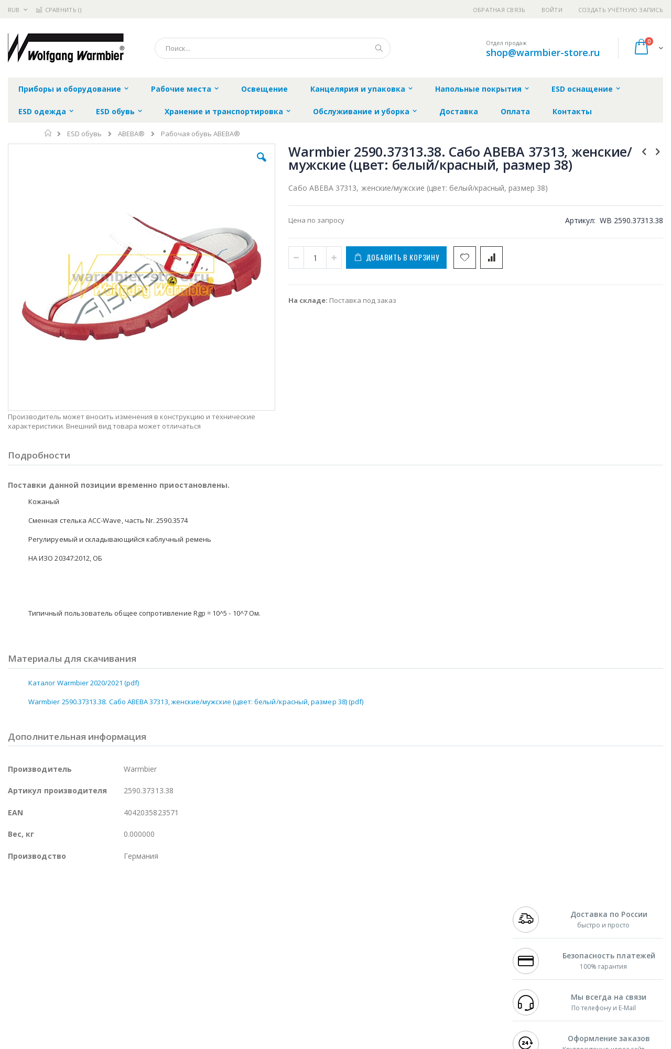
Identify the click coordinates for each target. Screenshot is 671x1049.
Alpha (63, 937)
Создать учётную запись (620, 10)
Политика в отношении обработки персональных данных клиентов (290, 953)
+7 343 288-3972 (535, 927)
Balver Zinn (26, 937)
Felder (92, 937)
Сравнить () (58, 10)
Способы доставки (430, 927)
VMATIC (132, 978)
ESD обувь (84, 133)
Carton (125, 958)
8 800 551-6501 (538, 937)
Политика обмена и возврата (281, 927)
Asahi (121, 937)
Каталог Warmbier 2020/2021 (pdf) (83, 625)
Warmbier (58, 978)
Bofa (15, 917)
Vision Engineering (37, 958)
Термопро (125, 917)
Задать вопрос (257, 978)
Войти (552, 10)
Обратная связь (499, 10)
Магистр (165, 917)
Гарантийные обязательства (281, 907)
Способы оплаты (427, 948)
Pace (90, 907)
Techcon (97, 978)
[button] (195, 165)
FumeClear (50, 917)
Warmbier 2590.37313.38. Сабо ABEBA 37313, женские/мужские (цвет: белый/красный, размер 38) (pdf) (195, 644)
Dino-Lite (90, 958)
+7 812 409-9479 (535, 917)
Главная (48, 133)
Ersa (45, 907)
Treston (20, 978)
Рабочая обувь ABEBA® (200, 133)
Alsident (151, 907)
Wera (89, 998)
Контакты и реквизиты (438, 907)
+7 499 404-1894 (535, 907)
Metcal (87, 917)
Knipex (60, 998)
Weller (118, 907)
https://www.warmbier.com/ (190, 1041)
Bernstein (23, 998)
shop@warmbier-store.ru (543, 52)
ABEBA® (131, 133)
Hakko (18, 907)
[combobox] (273, 48)
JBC (67, 907)
